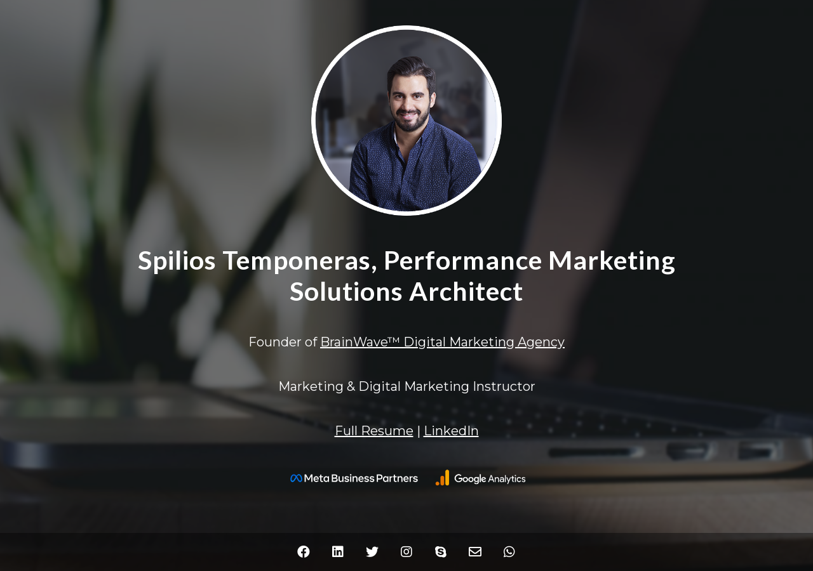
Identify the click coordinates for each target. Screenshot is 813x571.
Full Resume (374, 430)
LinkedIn (451, 430)
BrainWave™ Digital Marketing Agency (442, 342)
